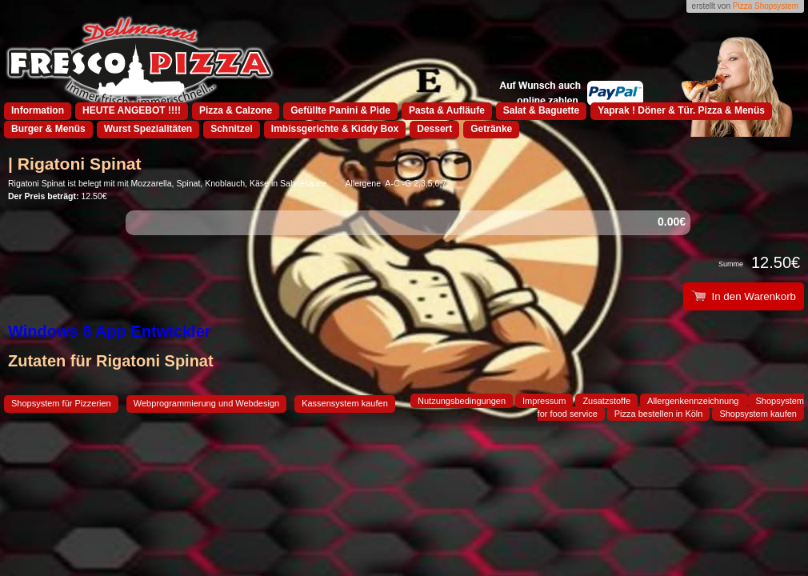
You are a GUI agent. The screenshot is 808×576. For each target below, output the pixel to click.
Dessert (434, 128)
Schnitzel (231, 128)
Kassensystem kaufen (345, 403)
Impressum (544, 401)
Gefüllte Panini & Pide (340, 110)
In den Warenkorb (743, 296)
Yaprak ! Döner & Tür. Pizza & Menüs (681, 110)
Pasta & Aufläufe (447, 110)
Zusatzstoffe (606, 401)
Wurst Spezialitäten (148, 128)
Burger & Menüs (48, 128)
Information (37, 110)
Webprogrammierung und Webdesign (206, 403)
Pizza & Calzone (235, 110)
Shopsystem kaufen (758, 413)
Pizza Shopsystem (765, 6)
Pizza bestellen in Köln (658, 413)
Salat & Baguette (541, 110)
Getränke (491, 128)
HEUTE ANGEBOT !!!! (131, 110)
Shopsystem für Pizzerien (61, 403)
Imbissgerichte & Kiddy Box (334, 128)
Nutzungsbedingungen (462, 401)
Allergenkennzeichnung (694, 401)
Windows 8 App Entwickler (109, 331)
